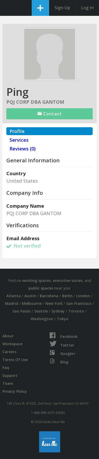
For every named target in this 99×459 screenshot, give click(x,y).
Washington (42, 318)
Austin (30, 295)
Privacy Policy (14, 391)
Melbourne (32, 303)
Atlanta (13, 295)
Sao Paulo (21, 311)
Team (7, 383)
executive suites (67, 280)
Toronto (76, 311)
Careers (9, 351)
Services (19, 140)
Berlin (67, 295)
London (83, 295)
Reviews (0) (23, 148)
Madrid (11, 303)
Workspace (12, 343)
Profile (17, 131)
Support (9, 375)
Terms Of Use (15, 359)
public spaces (41, 288)
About (8, 335)
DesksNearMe (8, 8)
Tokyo (62, 318)
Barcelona (49, 295)
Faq (5, 367)
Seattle (41, 311)
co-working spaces (34, 280)
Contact (49, 114)
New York (54, 303)
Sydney (58, 311)
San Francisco (78, 303)
